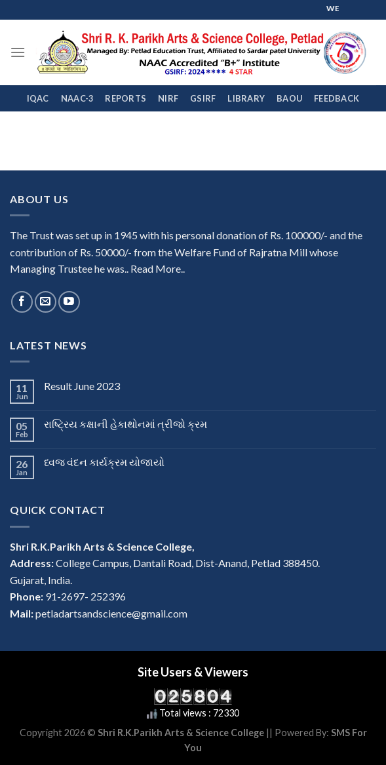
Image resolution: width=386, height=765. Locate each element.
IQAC (38, 98)
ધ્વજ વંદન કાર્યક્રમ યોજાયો (104, 462)
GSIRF (203, 98)
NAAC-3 (77, 98)
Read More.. (157, 268)
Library (246, 98)
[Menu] (18, 52)
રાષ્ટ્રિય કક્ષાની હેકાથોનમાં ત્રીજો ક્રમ (125, 424)
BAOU (289, 98)
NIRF (168, 98)
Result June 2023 (82, 386)
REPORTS (125, 98)
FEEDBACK (336, 98)
